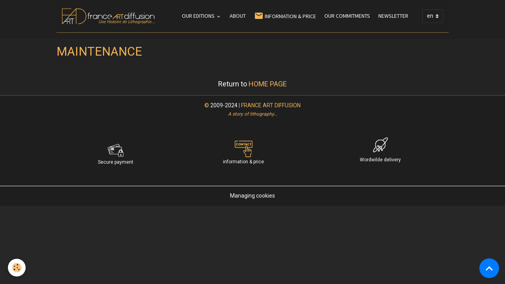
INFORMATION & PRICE (285, 16)
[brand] (109, 16)
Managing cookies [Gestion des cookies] (252, 195)
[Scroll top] (489, 268)
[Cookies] (17, 268)
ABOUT (238, 15)
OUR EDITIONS (199, 15)
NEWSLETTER (393, 15)
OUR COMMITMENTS (347, 15)
